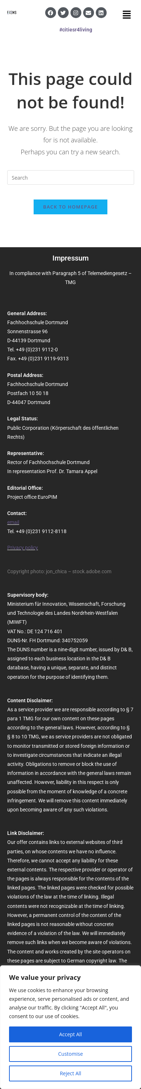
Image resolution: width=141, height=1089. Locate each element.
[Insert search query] (70, 177)
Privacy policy (22, 547)
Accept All (70, 1034)
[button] (127, 14)
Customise (70, 1053)
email (13, 522)
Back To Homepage (70, 206)
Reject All (70, 1073)
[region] (70, 1027)
